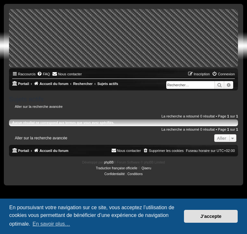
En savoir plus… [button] (51, 224)
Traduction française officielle (116, 168)
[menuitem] (43, 74)
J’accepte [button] (211, 216)
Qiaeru (146, 168)
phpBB (109, 162)
